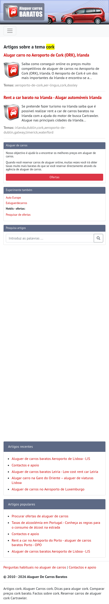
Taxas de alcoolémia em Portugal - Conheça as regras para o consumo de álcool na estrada (56, 524)
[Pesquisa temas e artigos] (50, 238)
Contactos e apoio (25, 465)
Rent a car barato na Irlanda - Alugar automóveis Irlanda (53, 97)
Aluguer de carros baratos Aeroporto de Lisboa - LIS (51, 458)
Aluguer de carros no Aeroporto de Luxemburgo (48, 489)
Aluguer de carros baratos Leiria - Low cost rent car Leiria (55, 471)
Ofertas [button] (54, 177)
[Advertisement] (21, 315)
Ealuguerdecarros (16, 203)
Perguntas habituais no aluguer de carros (34, 567)
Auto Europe (13, 198)
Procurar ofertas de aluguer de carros (40, 516)
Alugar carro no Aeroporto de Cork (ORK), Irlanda (46, 55)
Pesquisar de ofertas (18, 215)
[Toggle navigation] (10, 30)
